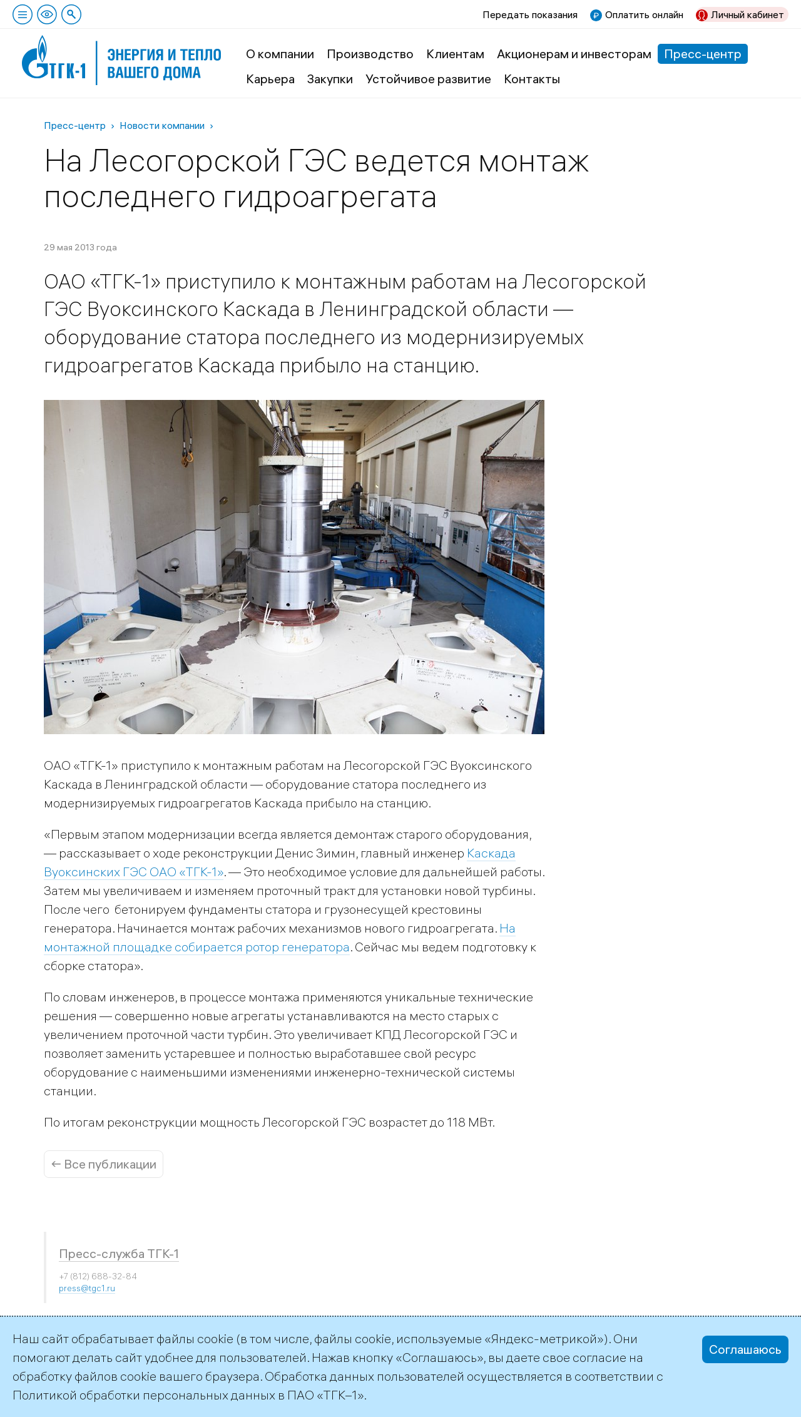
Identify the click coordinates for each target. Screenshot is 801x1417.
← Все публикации (103, 1164)
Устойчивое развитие (428, 78)
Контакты (532, 78)
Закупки (330, 78)
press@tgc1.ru (87, 1288)
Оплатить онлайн (644, 14)
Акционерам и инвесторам (574, 53)
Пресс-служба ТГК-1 (119, 1253)
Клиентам (455, 53)
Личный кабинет (747, 14)
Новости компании (162, 125)
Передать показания (530, 14)
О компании (280, 53)
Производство (370, 53)
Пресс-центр (703, 53)
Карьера (270, 78)
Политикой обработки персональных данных (144, 1395)
